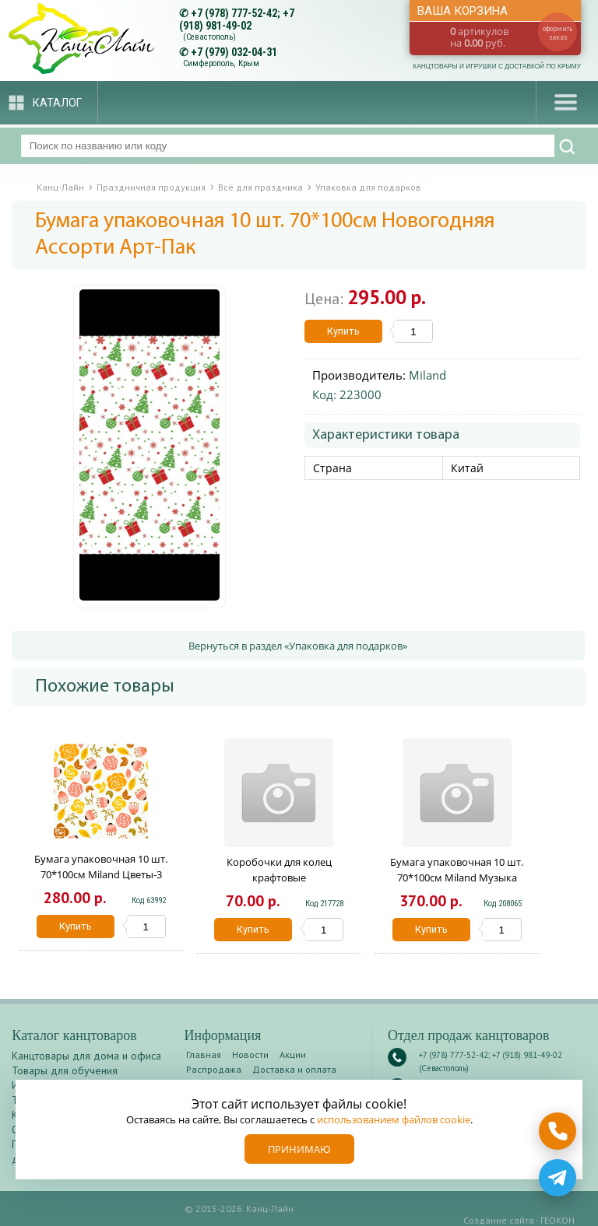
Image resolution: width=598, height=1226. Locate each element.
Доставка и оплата (294, 1069)
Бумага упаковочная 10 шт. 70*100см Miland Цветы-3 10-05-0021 (100, 874)
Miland (427, 375)
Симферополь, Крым (221, 63)
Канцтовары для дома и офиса (86, 1056)
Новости (250, 1054)
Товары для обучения (65, 1070)
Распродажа (213, 1069)
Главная (203, 1054)
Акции (293, 1054)
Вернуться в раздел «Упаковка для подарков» (297, 646)
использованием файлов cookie (393, 1119)
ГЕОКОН (557, 1220)
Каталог (57, 102)
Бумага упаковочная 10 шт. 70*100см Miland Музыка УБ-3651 (456, 877)
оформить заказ (557, 32)
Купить (343, 331)
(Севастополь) (209, 37)
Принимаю (299, 1149)
